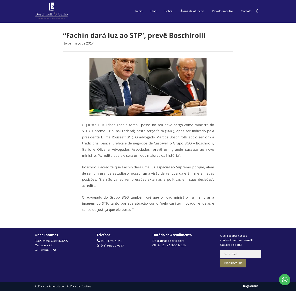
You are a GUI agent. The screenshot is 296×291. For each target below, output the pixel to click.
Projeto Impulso (222, 11)
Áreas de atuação (192, 11)
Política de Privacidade (49, 286)
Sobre (168, 11)
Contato (246, 11)
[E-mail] (240, 254)
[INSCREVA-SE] (233, 263)
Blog (153, 11)
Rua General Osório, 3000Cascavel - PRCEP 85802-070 (51, 245)
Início (138, 11)
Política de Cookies (79, 286)
